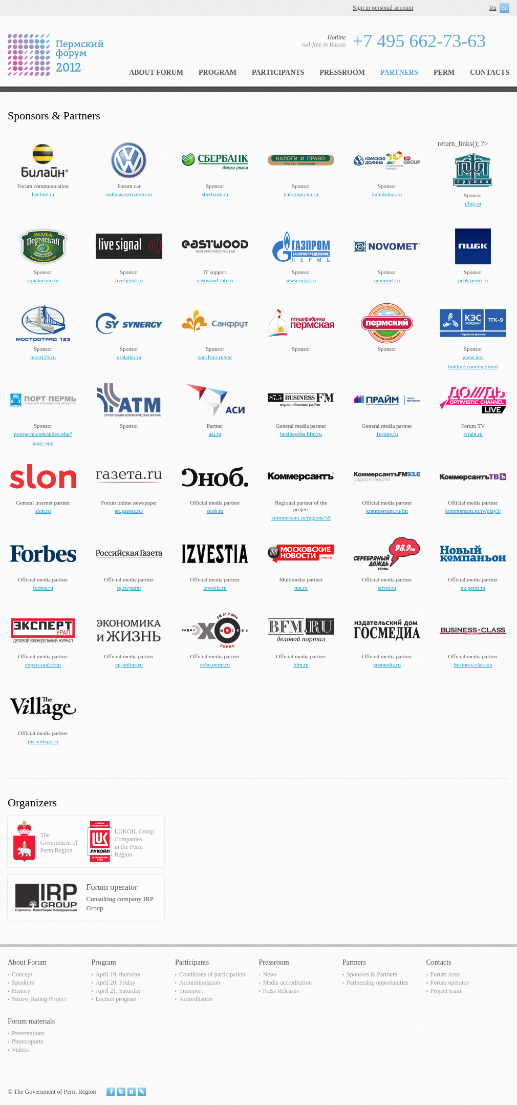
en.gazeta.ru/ (129, 511)
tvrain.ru (473, 434)
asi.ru (215, 434)
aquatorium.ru (43, 280)
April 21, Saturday (118, 990)
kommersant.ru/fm (387, 511)
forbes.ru (43, 588)
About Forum (156, 72)
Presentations (28, 1033)
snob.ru (215, 511)
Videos (20, 1049)
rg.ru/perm (129, 588)
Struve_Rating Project (39, 999)
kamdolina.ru (387, 194)
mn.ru (301, 588)
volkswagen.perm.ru (129, 194)
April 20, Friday (116, 982)
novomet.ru (387, 280)
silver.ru (387, 588)
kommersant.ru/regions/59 (301, 517)
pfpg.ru (473, 203)
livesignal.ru (129, 280)
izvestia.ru (215, 588)
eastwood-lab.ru (215, 280)
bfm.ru (301, 664)
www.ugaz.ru (301, 280)
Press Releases (281, 990)
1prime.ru (387, 434)
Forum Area (445, 974)
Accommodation (199, 982)
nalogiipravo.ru (301, 194)
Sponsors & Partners (372, 974)
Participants (278, 72)
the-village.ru (43, 741)
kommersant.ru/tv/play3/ (473, 511)
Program (217, 72)
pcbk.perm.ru (473, 280)
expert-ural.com (43, 664)
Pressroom (342, 72)
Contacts (489, 72)
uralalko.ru (129, 357)
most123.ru (43, 357)
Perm (444, 72)
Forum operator (449, 982)
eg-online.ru (128, 664)
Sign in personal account (383, 7)
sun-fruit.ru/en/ (215, 357)
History (21, 990)
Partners (399, 72)
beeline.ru (43, 194)
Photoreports (27, 1041)
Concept (22, 974)
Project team (445, 990)
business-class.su (473, 664)
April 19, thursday (118, 974)
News (270, 974)
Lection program (116, 999)
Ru (493, 7)
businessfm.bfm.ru (301, 434)
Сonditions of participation (212, 974)
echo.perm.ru (215, 664)
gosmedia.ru (387, 664)
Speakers (23, 982)
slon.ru (43, 511)
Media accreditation (287, 982)
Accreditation (195, 999)
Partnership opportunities (377, 982)
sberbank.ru (215, 194)
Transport (191, 990)
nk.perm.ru (473, 588)
